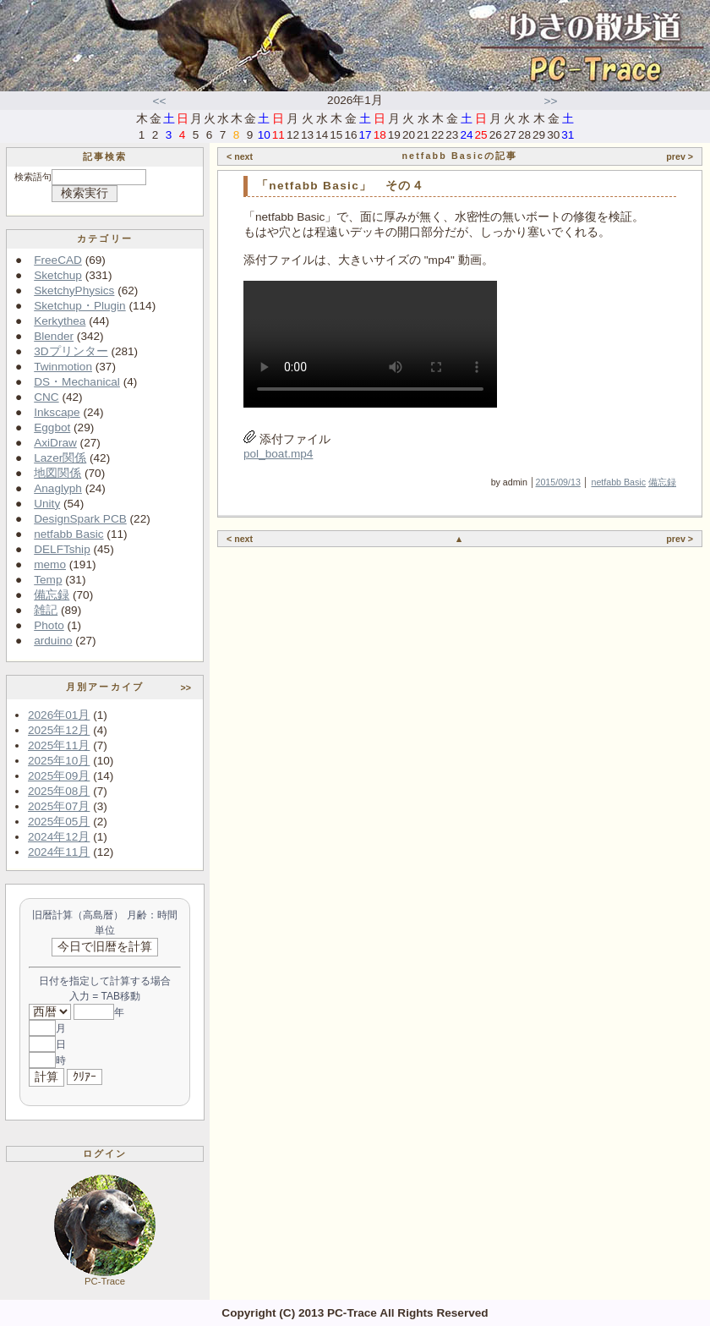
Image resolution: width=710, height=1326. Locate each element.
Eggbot (52, 427)
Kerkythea (59, 321)
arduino (53, 640)
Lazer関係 (60, 458)
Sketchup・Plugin (79, 305)
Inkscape (56, 412)
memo (50, 564)
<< (160, 101)
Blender (54, 336)
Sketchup (58, 275)
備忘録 (51, 595)
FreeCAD (58, 260)
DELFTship (62, 549)
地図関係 (57, 473)
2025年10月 (59, 760)
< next (240, 156)
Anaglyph (58, 488)
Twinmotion (63, 366)
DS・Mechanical (77, 381)
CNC (46, 397)
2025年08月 (59, 791)
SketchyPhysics (74, 290)
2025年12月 (59, 730)
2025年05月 (59, 821)
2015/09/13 (558, 482)
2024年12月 (59, 836)
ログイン (105, 1153)
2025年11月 (59, 745)
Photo (49, 625)
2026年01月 (59, 715)
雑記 (45, 610)
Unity (47, 503)
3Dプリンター (70, 351)
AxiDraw (55, 442)
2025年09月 (59, 776)
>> (551, 101)
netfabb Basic (68, 534)
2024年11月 (59, 852)
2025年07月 (59, 806)
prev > (679, 156)
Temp (48, 579)
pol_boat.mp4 (278, 453)
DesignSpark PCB (80, 518)
